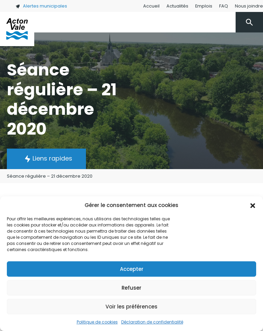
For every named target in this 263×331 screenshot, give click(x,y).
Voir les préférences (131, 306)
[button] (252, 205)
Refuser (131, 287)
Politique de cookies (97, 322)
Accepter (131, 269)
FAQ (223, 6)
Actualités (177, 6)
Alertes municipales (41, 6)
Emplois (203, 6)
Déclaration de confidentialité (152, 322)
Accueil (151, 6)
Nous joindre (249, 6)
